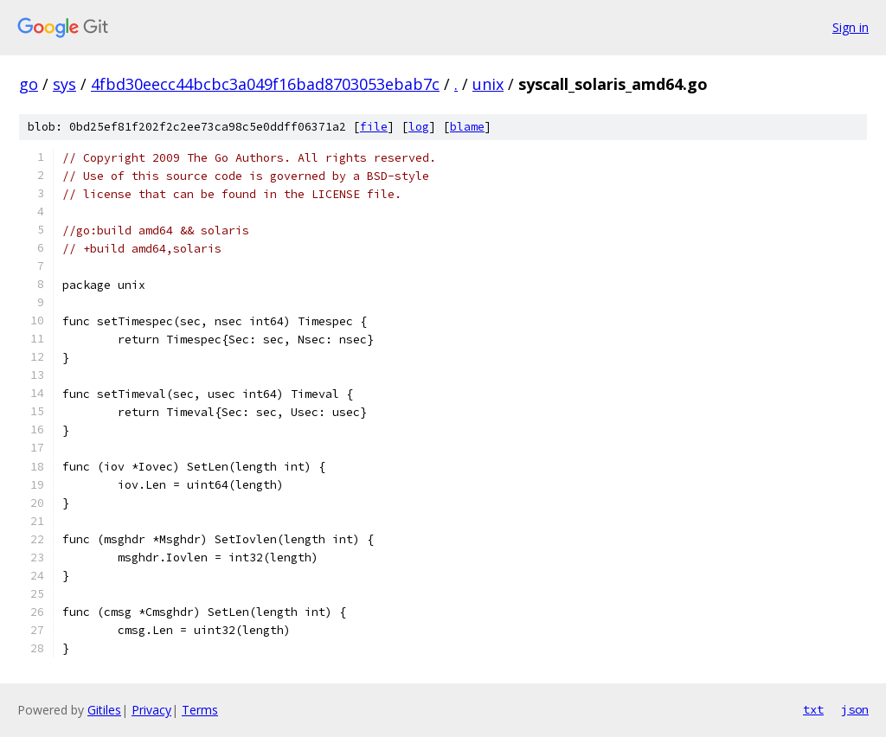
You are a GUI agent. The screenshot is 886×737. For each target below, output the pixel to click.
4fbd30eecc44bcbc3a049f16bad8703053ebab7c (265, 84)
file (374, 126)
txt (813, 709)
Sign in (850, 27)
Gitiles (104, 710)
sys (64, 84)
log (418, 126)
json (855, 709)
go (28, 84)
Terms (200, 710)
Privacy (151, 710)
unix (488, 84)
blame (467, 126)
